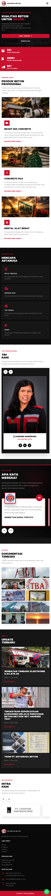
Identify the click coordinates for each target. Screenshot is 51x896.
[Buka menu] (47, 3)
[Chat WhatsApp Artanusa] (46, 891)
